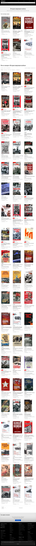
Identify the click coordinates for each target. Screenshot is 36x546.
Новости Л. (20, 532)
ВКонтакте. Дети (3, 533)
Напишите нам (30, 538)
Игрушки (20, 4)
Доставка (29, 535)
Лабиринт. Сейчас (21, 525)
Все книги (11, 525)
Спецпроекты (21, 534)
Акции (11, 536)
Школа (13, 4)
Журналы (31, 4)
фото (9, 16)
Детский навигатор (21, 526)
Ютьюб (2, 534)
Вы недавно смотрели (5, 514)
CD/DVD (24, 4)
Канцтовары (16, 4)
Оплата (29, 534)
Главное (9, 4)
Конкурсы (20, 533)
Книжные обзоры (21, 528)
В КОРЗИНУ (3, 34)
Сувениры (27, 4)
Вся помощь (29, 539)
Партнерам (20, 538)
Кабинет (29, 529)
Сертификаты (12, 539)
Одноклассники (3, 535)
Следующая (21, 507)
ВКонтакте (2, 532)
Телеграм (2, 538)
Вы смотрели (30, 528)
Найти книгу (18, 520)
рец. (20, 38)
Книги (1, 4)
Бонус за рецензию (12, 538)
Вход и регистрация (31, 527)
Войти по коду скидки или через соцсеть (31, 525)
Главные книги (12, 537)
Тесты (19, 531)
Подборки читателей (22, 529)
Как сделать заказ (30, 533)
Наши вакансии (21, 539)
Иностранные (5, 4)
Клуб (34, 4)
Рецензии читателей (22, 527)
